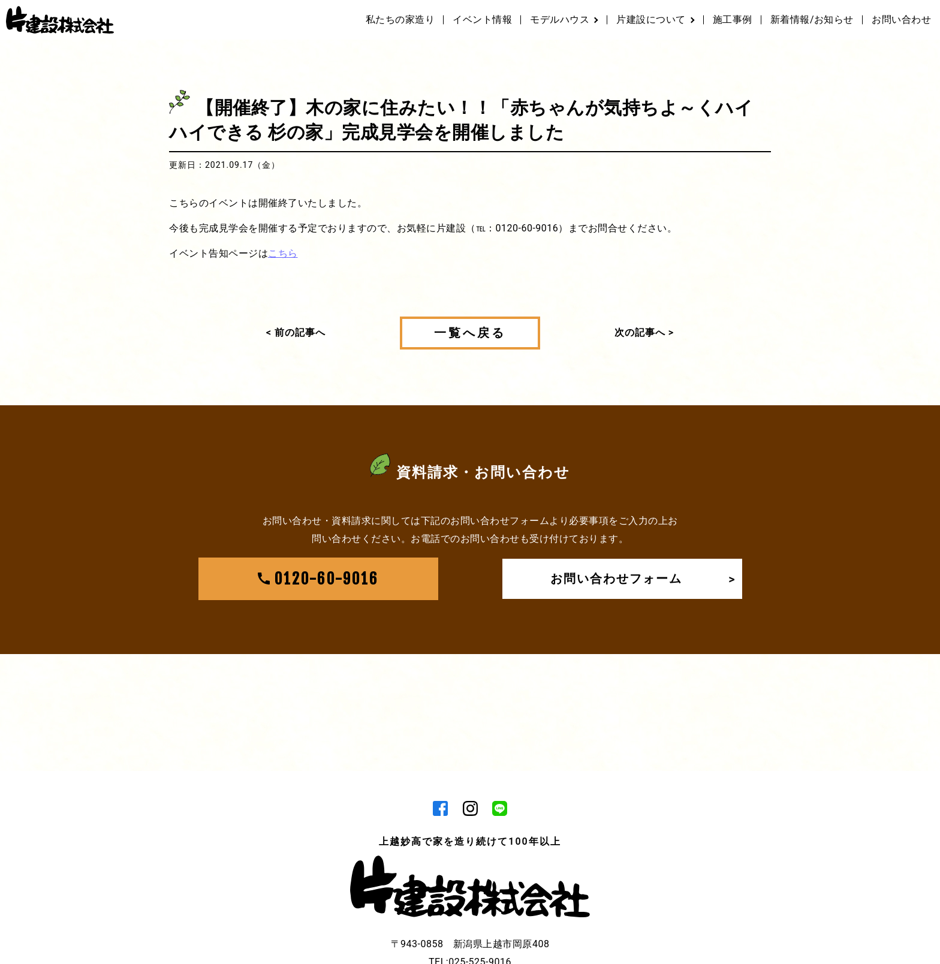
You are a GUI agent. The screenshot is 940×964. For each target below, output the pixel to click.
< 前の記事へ (296, 332)
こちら (283, 253)
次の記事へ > (644, 332)
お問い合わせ (901, 19)
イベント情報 (482, 19)
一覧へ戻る (470, 333)
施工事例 (732, 19)
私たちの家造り (400, 19)
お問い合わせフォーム (643, 578)
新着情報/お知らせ (812, 19)
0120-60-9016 (318, 579)
